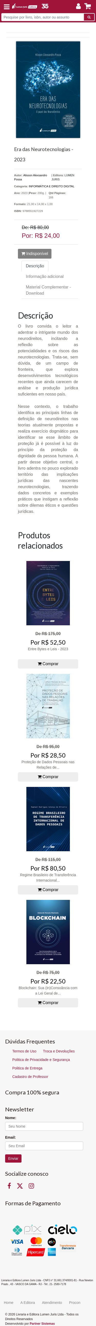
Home (8, 1303)
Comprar (48, 664)
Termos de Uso (24, 1051)
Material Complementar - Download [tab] (48, 290)
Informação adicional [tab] (45, 276)
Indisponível (34, 253)
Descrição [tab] (35, 266)
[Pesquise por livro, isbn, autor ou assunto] (42, 17)
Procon (74, 1303)
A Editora (27, 1303)
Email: (10, 1137)
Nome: (10, 1118)
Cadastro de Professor (30, 1077)
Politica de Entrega (27, 1068)
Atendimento (52, 1303)
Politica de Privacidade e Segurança (41, 1060)
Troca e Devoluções (59, 1051)
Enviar (13, 1158)
